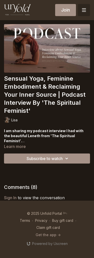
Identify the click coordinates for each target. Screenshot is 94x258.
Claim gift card (48, 227)
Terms (25, 220)
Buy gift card (62, 220)
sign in (10, 197)
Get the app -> (48, 235)
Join (65, 10)
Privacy (41, 220)
